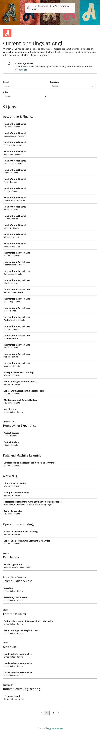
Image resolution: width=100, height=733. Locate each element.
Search (6, 82)
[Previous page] (41, 713)
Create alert (21, 70)
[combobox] (52, 86)
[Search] (25, 86)
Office (5, 92)
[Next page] (58, 713)
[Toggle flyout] (92, 86)
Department (55, 82)
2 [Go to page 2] (53, 713)
